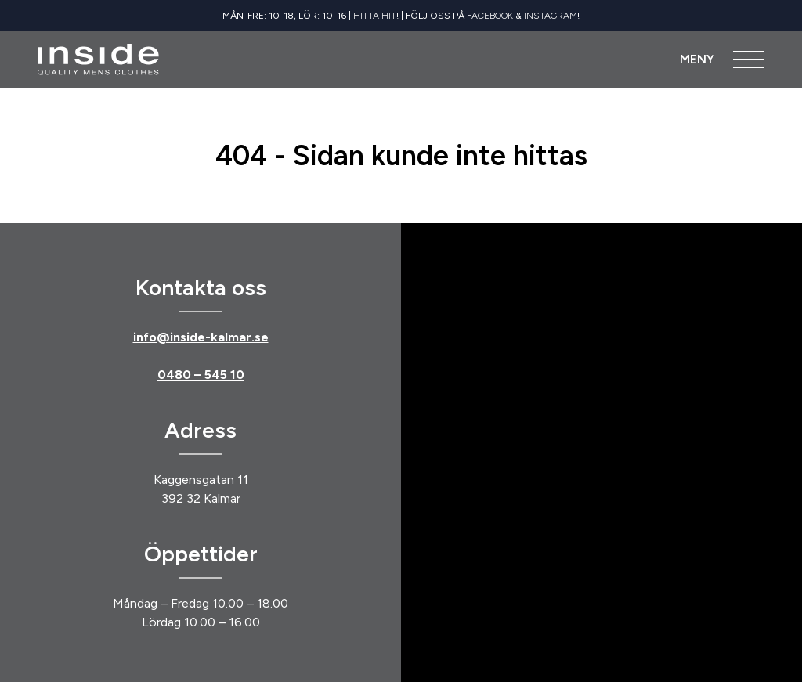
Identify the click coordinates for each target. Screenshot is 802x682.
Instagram (550, 15)
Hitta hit (374, 15)
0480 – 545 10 (200, 374)
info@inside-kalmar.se (201, 337)
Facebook (490, 15)
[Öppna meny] (722, 59)
